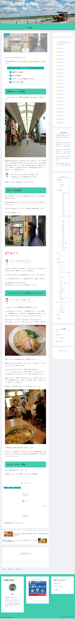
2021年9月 (60, 73)
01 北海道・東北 (65, 193)
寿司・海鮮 (65, 290)
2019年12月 (61, 108)
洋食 (65, 295)
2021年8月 (60, 76)
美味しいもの (17, 488)
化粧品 (65, 310)
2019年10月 (61, 115)
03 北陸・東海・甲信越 (65, 217)
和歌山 (66, 236)
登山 (65, 187)
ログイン (58, 331)
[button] (72, 34)
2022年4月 (60, 62)
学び (64, 253)
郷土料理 (65, 299)
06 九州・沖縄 (65, 248)
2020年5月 (60, 97)
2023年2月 (60, 44)
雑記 (64, 315)
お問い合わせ (57, 583)
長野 (66, 225)
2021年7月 (60, 80)
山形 (66, 195)
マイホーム (65, 305)
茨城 (66, 214)
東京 (66, 207)
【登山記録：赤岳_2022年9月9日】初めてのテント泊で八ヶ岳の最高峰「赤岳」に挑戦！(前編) (63, 151)
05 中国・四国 (65, 243)
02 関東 (65, 202)
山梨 (66, 222)
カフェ (65, 268)
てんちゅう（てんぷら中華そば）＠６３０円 (23, 79)
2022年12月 (61, 51)
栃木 (66, 209)
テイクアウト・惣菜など (65, 273)
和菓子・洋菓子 (65, 283)
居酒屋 (65, 292)
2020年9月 (60, 90)
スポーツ (65, 183)
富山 (66, 220)
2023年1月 (60, 48)
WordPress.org (59, 341)
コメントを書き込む (25, 562)
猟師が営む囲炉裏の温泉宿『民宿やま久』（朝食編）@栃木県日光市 (63, 165)
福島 (66, 198)
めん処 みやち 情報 (17, 82)
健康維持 (64, 180)
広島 (12, 488)
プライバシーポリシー (59, 586)
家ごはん (65, 288)
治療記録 (65, 185)
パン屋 (65, 276)
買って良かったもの (64, 302)
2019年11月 (61, 112)
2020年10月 (61, 87)
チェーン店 (65, 270)
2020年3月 (60, 101)
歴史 (65, 256)
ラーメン (7, 488)
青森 (66, 200)
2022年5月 (60, 59)
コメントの (59, 338)
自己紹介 (56, 590)
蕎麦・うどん (65, 297)
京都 (66, 232)
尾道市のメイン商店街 (17, 72)
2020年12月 (61, 83)
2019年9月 (60, 119)
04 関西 (65, 229)
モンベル (65, 307)
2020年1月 (60, 104)
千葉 (66, 204)
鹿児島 (66, 250)
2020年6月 (60, 94)
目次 (25, 68)
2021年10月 (61, 69)
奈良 (66, 241)
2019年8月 (60, 122)
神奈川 (66, 211)
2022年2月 (60, 66)
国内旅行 (64, 190)
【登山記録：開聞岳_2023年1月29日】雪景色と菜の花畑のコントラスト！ (63, 137)
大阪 (66, 238)
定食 (65, 285)
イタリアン (65, 265)
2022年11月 (61, 55)
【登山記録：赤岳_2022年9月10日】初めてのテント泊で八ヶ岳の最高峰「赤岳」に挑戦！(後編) (63, 144)
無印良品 (65, 312)
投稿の (58, 334)
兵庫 (66, 234)
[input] (63, 34)
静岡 (66, 227)
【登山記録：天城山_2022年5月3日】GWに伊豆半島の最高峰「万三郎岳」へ (63, 158)
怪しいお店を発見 (16, 75)
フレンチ (65, 278)
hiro (12, 594)
